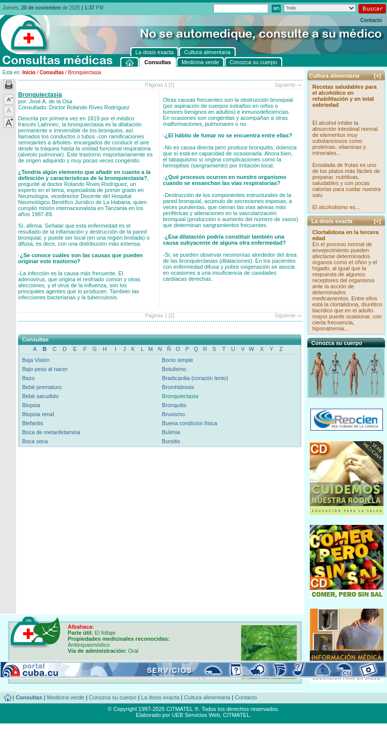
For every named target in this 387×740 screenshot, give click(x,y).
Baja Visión (36, 360)
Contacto (371, 20)
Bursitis (171, 441)
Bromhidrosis (178, 387)
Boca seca (35, 441)
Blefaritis (32, 423)
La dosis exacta (160, 697)
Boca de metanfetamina (51, 432)
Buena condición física (189, 423)
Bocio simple (177, 360)
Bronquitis (174, 405)
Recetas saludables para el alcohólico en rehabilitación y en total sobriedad (344, 96)
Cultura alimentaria (207, 697)
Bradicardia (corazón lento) (195, 378)
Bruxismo (173, 414)
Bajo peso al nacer (45, 369)
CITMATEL (236, 715)
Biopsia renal (38, 414)
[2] (171, 85)
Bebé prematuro (42, 387)
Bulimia (171, 432)
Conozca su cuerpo (112, 697)
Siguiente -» (288, 85)
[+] (377, 76)
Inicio (28, 72)
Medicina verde (66, 697)
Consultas (52, 72)
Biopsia (31, 405)
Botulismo (174, 369)
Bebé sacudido (40, 396)
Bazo (28, 378)
